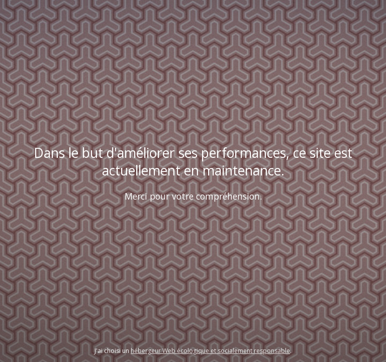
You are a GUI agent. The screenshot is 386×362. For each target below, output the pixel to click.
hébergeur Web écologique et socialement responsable (210, 350)
